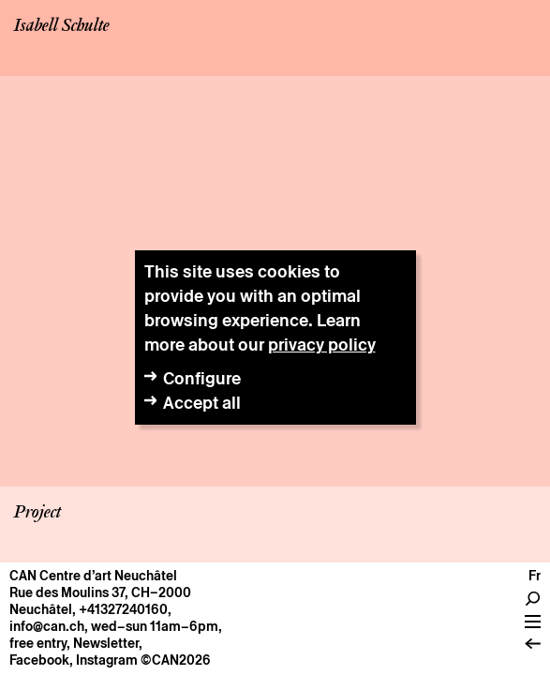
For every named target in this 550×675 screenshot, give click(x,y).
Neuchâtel (40, 609)
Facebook (39, 660)
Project (37, 512)
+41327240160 (123, 609)
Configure (202, 378)
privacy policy (322, 344)
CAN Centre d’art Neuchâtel (93, 575)
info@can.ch (46, 626)
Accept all (202, 402)
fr (534, 575)
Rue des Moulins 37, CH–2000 (100, 592)
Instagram (107, 660)
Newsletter (106, 643)
